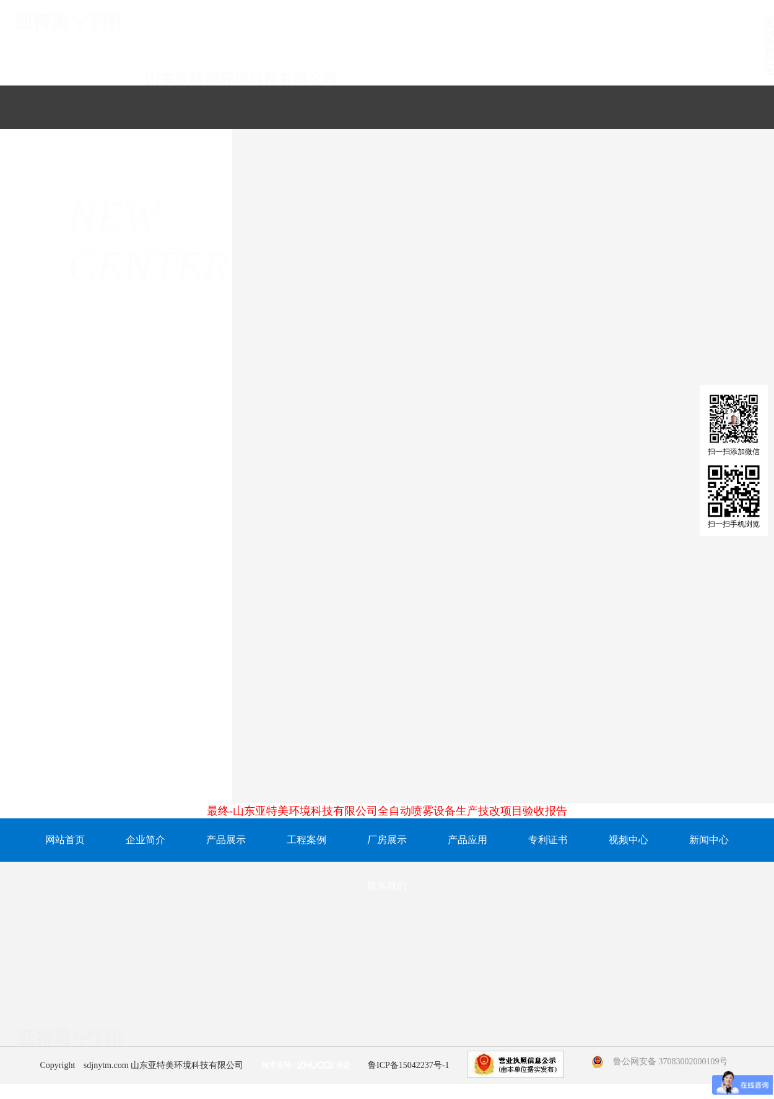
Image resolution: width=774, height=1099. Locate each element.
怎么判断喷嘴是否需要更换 (623, 769)
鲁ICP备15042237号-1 (408, 1065)
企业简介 (145, 839)
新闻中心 (709, 839)
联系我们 (387, 886)
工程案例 (306, 839)
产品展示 (226, 839)
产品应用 (467, 839)
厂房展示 (387, 839)
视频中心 (628, 839)
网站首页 (65, 839)
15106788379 (383, 1042)
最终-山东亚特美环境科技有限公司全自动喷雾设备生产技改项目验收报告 (387, 811)
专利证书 (548, 839)
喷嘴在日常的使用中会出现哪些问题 (383, 769)
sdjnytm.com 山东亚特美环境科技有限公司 (163, 1065)
